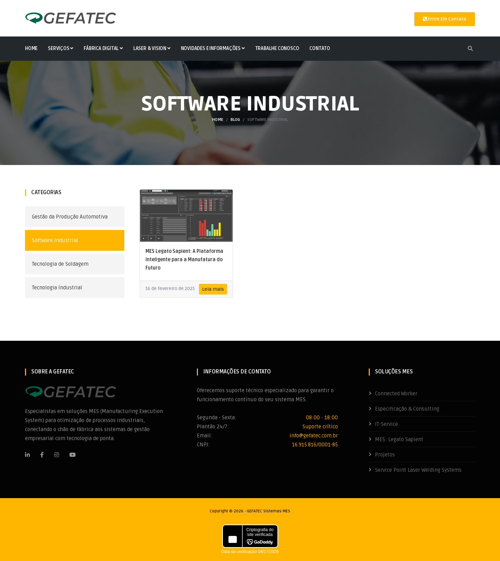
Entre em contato (444, 19)
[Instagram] (57, 454)
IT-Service (386, 424)
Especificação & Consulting (407, 409)
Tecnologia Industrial (57, 287)
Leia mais (213, 289)
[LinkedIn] (27, 454)
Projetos (385, 455)
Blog (235, 119)
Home (31, 48)
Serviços (60, 48)
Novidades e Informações (213, 48)
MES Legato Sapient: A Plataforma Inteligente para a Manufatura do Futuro (184, 259)
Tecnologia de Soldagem (60, 264)
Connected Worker (396, 393)
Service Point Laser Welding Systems (418, 470)
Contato (319, 48)
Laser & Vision (151, 48)
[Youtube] (72, 454)
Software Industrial (55, 240)
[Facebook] (42, 454)
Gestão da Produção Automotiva (70, 217)
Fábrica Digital (103, 48)
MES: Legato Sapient (399, 439)
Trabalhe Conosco (277, 48)
